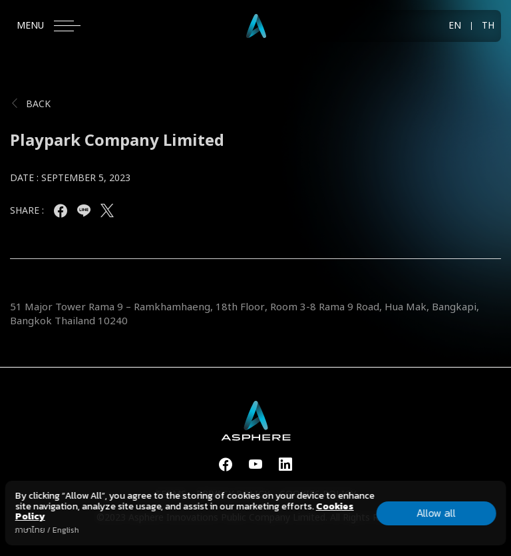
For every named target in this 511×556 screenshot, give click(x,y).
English (66, 530)
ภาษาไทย (30, 530)
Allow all (436, 513)
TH (488, 26)
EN (454, 26)
